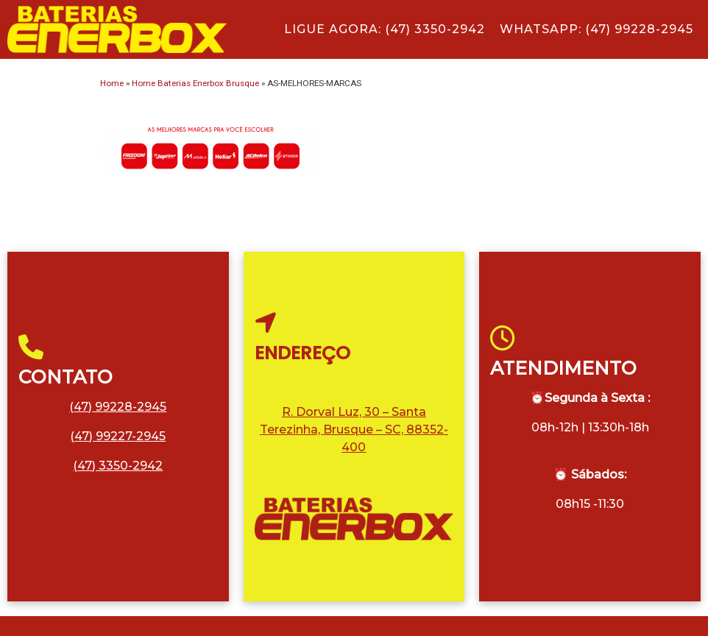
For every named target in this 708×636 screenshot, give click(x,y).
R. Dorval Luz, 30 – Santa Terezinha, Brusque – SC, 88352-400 (354, 429)
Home (112, 83)
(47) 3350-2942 (118, 466)
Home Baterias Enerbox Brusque (195, 83)
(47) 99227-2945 (118, 436)
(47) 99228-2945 (117, 407)
